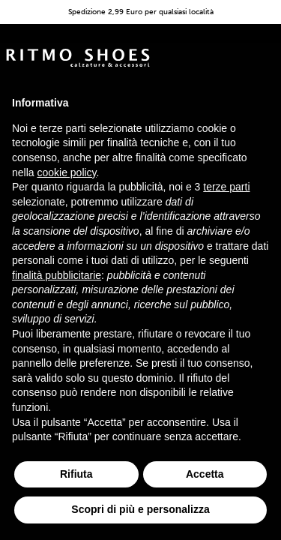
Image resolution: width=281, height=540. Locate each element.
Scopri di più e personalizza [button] (140, 509)
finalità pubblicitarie (56, 275)
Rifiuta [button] (76, 474)
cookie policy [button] (66, 172)
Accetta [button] (205, 474)
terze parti (226, 187)
